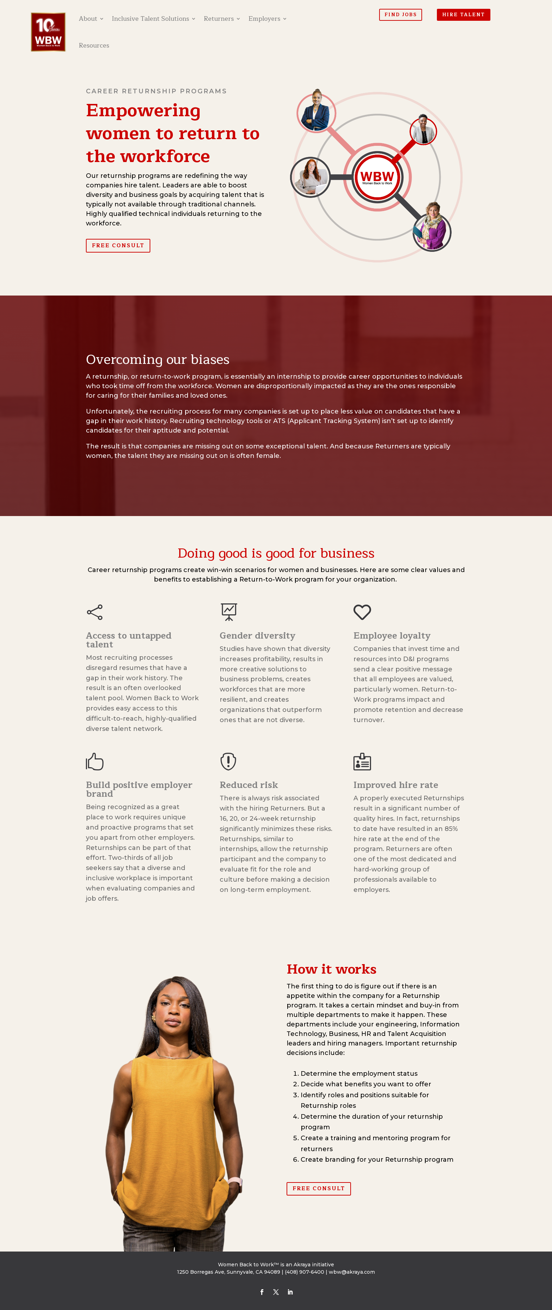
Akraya (302, 1264)
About (88, 18)
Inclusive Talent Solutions (150, 18)
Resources (94, 45)
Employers (264, 18)
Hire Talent (463, 15)
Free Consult (118, 245)
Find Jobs (400, 15)
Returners (219, 18)
